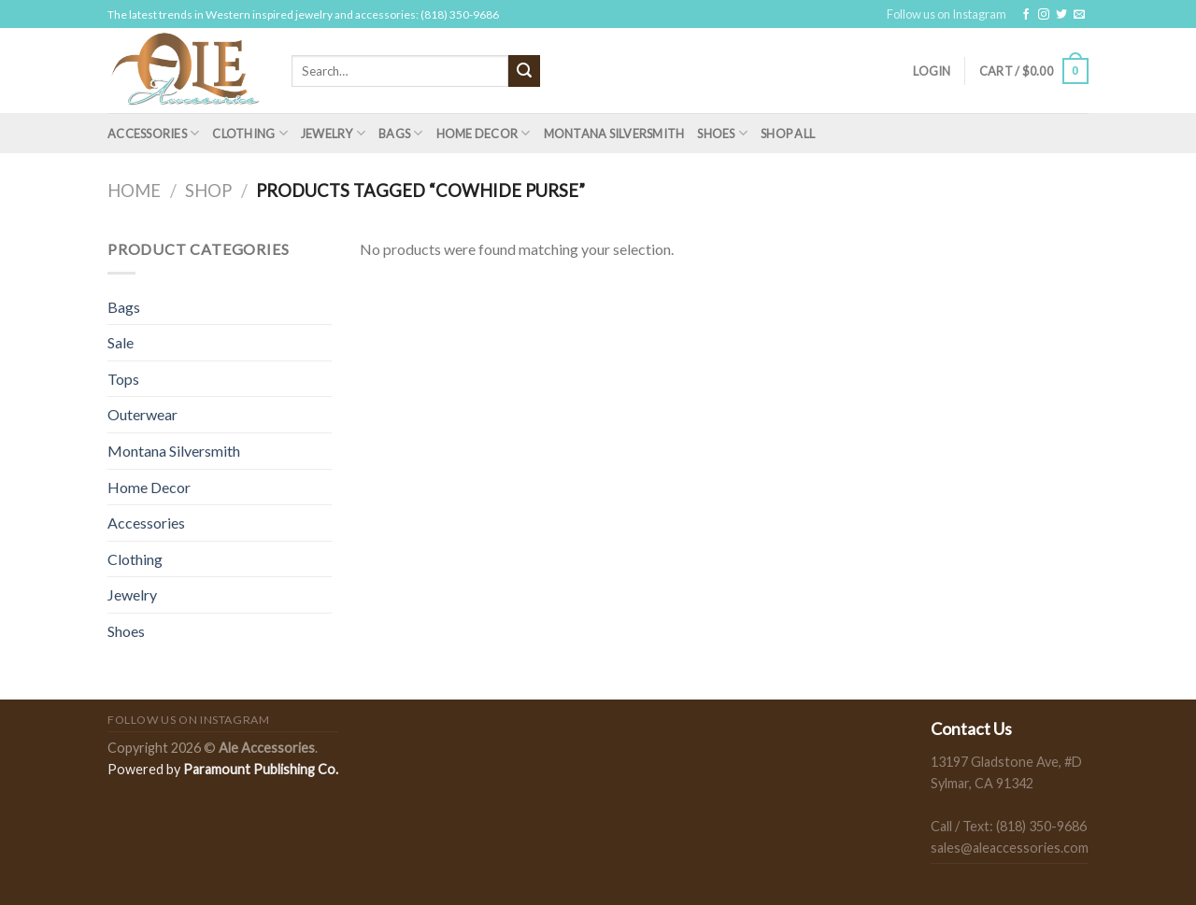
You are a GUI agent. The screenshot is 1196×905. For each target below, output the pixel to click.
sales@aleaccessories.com (1010, 848)
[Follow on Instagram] (1043, 14)
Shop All (788, 133)
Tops (123, 379)
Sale (120, 342)
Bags (400, 133)
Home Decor (483, 133)
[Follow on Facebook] (1026, 14)
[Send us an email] (1079, 14)
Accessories (153, 133)
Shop (208, 190)
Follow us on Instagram (946, 14)
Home (134, 190)
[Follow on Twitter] (1061, 14)
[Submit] (524, 71)
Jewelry (333, 133)
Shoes (722, 133)
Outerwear (142, 414)
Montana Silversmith (614, 133)
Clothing (250, 133)
